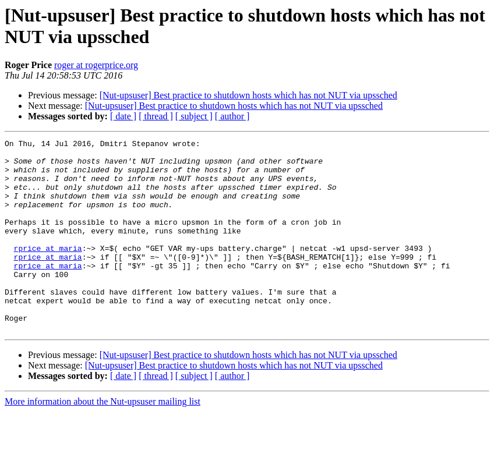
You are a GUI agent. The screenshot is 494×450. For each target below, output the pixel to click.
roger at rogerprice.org (96, 65)
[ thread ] (156, 116)
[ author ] (232, 116)
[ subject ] (194, 116)
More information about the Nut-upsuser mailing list (102, 440)
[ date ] (123, 116)
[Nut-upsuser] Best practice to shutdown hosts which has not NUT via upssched (248, 95)
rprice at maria (48, 270)
